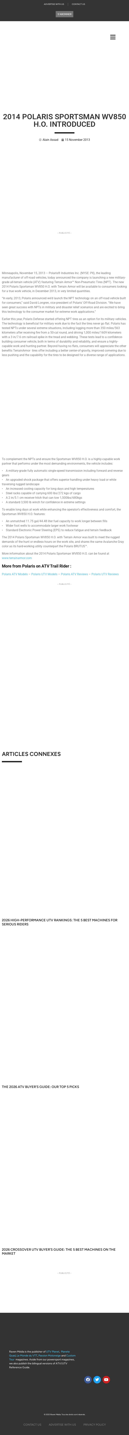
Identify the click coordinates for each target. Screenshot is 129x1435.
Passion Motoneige (49, 1355)
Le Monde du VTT (27, 1355)
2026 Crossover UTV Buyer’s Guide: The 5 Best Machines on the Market (59, 1252)
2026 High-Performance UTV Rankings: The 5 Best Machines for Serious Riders (59, 922)
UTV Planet (52, 1351)
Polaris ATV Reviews (74, 574)
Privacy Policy (94, 1424)
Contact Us (78, 4)
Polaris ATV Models (15, 574)
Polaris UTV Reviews (105, 574)
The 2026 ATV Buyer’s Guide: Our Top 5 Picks (40, 1087)
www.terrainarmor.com (17, 558)
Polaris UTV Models (44, 574)
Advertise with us (54, 4)
